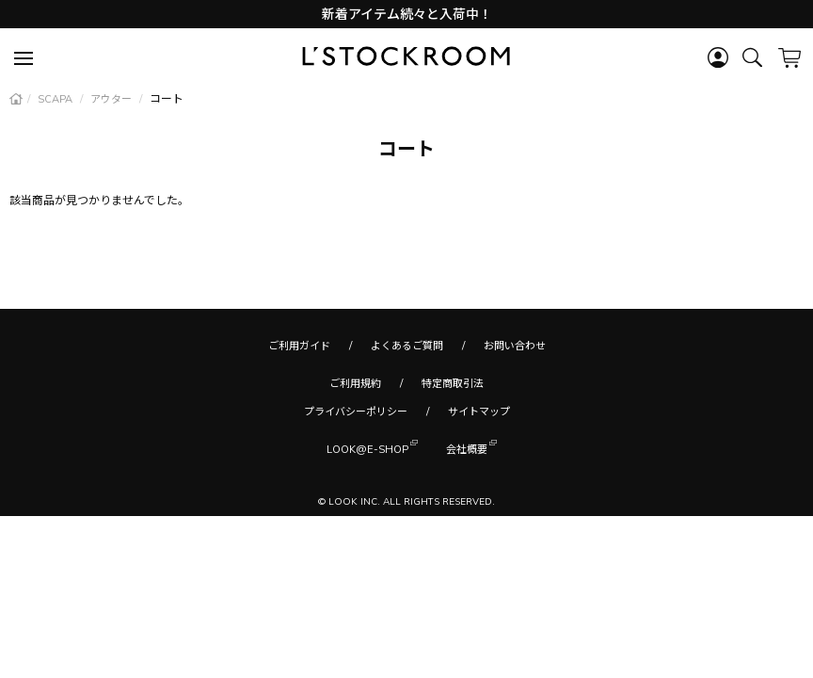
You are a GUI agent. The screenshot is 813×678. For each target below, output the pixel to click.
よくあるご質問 (407, 345)
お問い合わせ (515, 345)
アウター (112, 98)
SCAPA (56, 98)
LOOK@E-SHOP (367, 448)
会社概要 (466, 448)
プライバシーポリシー (355, 411)
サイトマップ (479, 411)
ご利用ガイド (299, 345)
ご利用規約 (355, 383)
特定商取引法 (453, 383)
